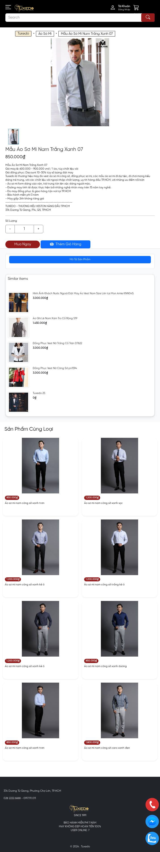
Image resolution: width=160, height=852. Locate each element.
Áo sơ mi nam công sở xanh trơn (24, 503)
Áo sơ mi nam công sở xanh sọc (103, 503)
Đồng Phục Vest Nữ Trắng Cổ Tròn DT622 (57, 343)
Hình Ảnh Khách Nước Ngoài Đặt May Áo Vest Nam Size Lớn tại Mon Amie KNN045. (83, 293)
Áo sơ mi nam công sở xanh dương (105, 666)
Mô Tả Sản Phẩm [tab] (80, 259)
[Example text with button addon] (24, 229)
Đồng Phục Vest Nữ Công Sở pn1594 (55, 368)
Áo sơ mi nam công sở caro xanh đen (107, 748)
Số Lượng (11, 220)
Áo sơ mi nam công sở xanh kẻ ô (24, 584)
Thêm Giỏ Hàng (65, 244)
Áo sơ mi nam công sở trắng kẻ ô (104, 584)
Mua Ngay (22, 244)
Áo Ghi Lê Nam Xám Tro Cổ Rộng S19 (55, 318)
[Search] (80, 17)
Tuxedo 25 (39, 393)
